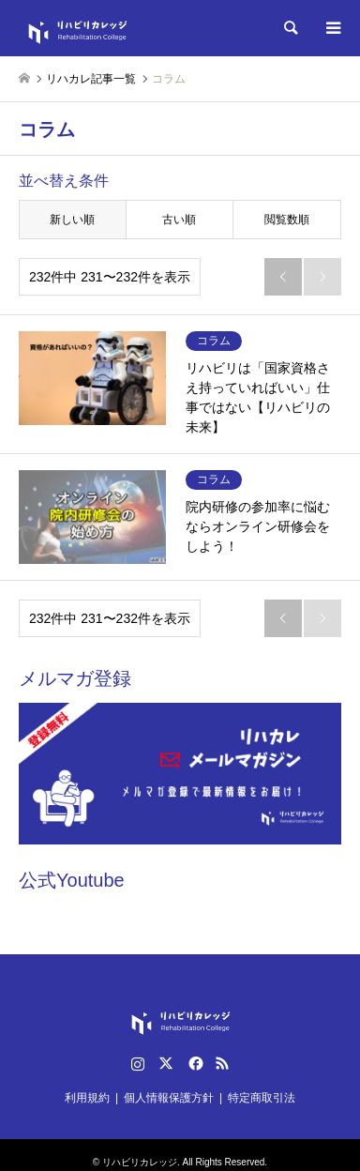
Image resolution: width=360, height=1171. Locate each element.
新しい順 (72, 219)
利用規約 (87, 1097)
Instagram (137, 1063)
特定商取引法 (261, 1097)
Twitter (165, 1063)
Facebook (194, 1063)
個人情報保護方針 (169, 1097)
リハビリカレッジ (139, 1162)
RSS (222, 1063)
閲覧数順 (286, 219)
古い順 (179, 219)
